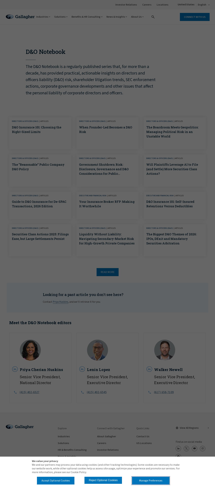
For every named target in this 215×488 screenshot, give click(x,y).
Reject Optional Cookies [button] (103, 480)
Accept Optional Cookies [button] (55, 480)
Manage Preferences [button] (150, 480)
